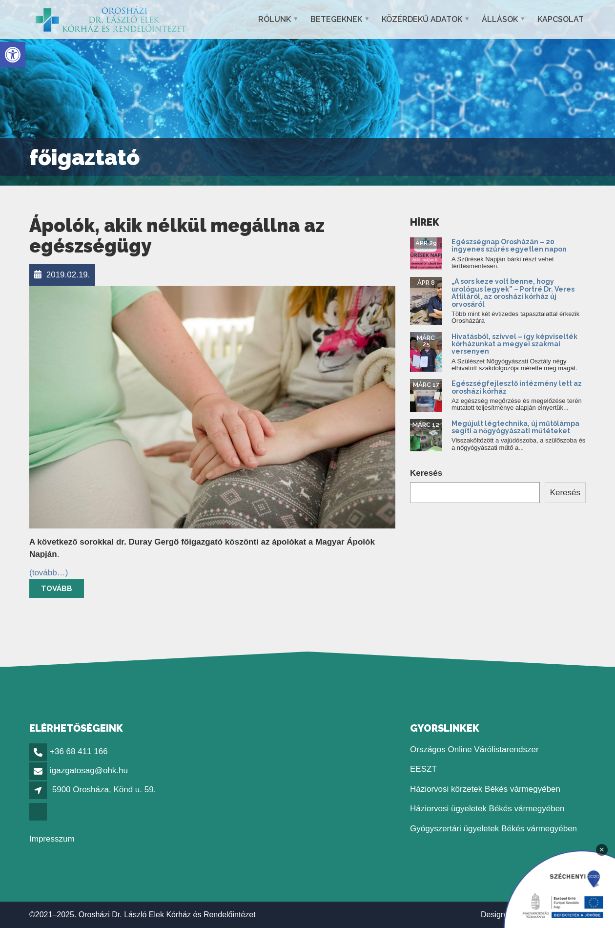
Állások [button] (500, 19)
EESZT (423, 769)
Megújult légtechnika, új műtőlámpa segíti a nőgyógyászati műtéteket (515, 427)
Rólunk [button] (274, 19)
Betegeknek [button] (336, 19)
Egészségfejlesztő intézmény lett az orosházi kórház (516, 387)
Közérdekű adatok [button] (422, 19)
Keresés (426, 473)
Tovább (56, 588)
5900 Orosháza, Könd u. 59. (104, 789)
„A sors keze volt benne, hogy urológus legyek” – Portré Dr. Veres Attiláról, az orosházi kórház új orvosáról (512, 292)
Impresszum (52, 839)
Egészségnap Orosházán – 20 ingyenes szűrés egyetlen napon (509, 245)
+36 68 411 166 (79, 751)
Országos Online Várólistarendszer (474, 749)
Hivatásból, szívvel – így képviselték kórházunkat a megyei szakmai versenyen (514, 344)
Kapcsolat (560, 19)
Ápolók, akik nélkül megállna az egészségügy (177, 235)
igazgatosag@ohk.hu (89, 770)
